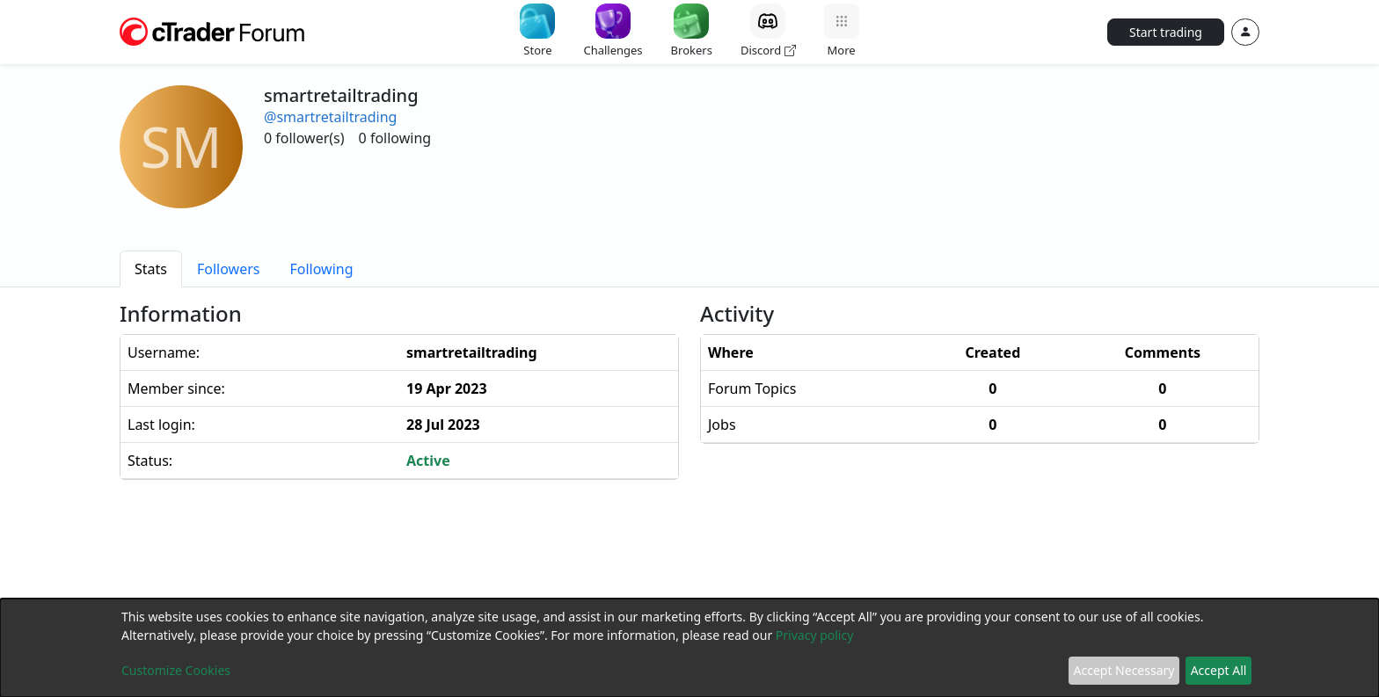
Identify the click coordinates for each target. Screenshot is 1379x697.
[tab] (151, 268)
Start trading (1165, 32)
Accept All (1219, 670)
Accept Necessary (1124, 670)
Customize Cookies (175, 670)
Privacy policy (815, 635)
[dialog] (689, 648)
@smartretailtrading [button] (330, 117)
